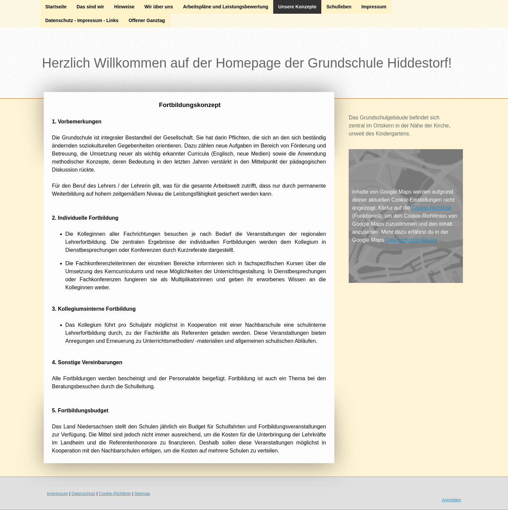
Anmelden (451, 499)
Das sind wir (90, 6)
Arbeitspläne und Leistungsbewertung (225, 6)
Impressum (373, 6)
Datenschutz (83, 493)
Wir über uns (158, 6)
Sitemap (142, 493)
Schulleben (338, 6)
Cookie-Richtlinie (431, 208)
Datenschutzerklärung (411, 240)
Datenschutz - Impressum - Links (82, 20)
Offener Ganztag (147, 20)
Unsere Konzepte (297, 6)
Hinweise (124, 6)
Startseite (56, 6)
